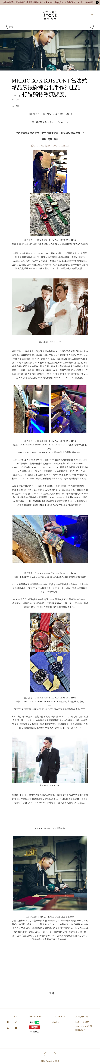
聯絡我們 (56, 1022)
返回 (50, 993)
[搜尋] (89, 26)
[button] (8, 15)
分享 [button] (15, 106)
